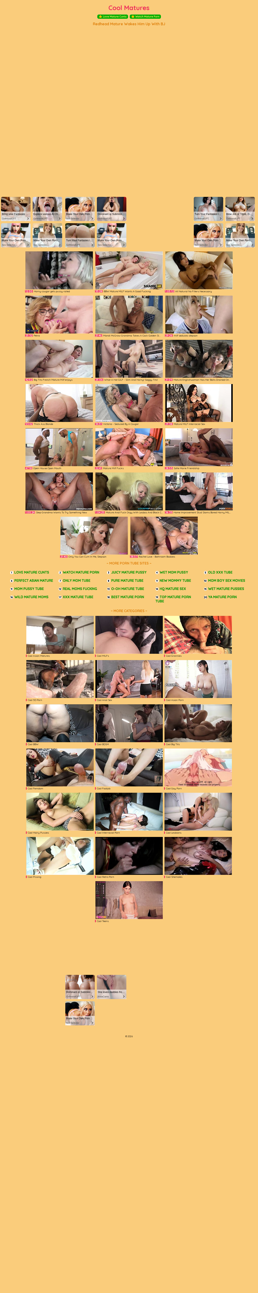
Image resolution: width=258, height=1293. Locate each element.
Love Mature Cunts (113, 16)
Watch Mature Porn (145, 16)
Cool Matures (129, 8)
